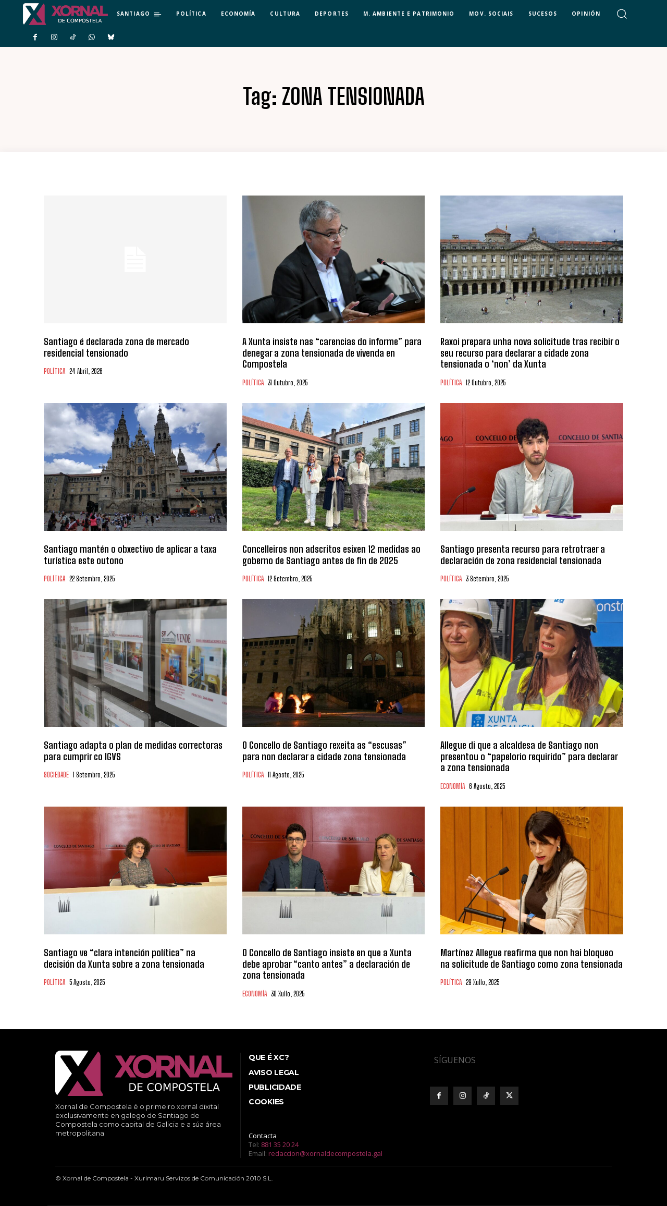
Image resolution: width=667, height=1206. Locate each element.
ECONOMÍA (452, 786)
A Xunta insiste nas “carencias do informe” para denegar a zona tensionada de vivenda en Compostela (332, 353)
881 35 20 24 (280, 1144)
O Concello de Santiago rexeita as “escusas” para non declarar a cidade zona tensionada (324, 750)
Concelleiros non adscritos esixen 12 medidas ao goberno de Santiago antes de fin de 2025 (331, 554)
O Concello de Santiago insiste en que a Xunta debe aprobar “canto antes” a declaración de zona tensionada (327, 964)
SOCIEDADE (56, 775)
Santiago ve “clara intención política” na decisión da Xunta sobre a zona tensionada (124, 958)
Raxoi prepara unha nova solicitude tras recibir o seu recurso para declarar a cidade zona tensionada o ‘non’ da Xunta (530, 353)
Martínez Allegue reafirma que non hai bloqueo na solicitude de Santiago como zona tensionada (531, 958)
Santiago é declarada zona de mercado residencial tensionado (116, 347)
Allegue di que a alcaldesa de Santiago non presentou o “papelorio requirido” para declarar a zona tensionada (529, 756)
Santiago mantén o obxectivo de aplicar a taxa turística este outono (130, 554)
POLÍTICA (54, 371)
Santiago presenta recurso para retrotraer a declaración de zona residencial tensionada (522, 554)
